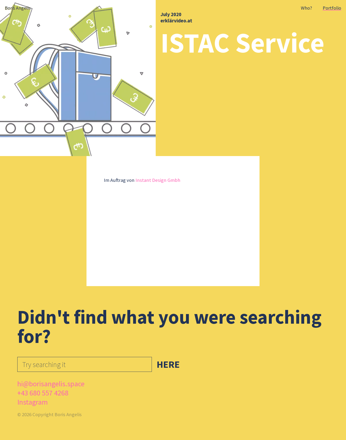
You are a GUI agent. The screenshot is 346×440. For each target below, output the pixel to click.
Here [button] (168, 364)
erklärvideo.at (176, 21)
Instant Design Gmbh (158, 180)
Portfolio (332, 8)
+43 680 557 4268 (42, 392)
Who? (306, 8)
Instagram (32, 402)
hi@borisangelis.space (51, 383)
